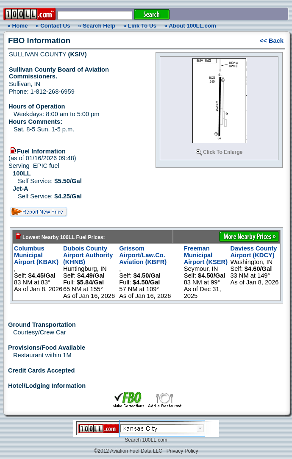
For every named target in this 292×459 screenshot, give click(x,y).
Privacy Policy (182, 451)
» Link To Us (139, 25)
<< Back (272, 40)
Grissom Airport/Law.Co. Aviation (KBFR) (143, 255)
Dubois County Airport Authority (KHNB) (88, 255)
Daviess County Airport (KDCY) (253, 252)
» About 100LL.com (190, 25)
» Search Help (96, 25)
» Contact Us (53, 25)
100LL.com (154, 440)
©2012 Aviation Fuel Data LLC (128, 451)
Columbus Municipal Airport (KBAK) (36, 255)
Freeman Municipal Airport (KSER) (206, 255)
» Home (16, 25)
